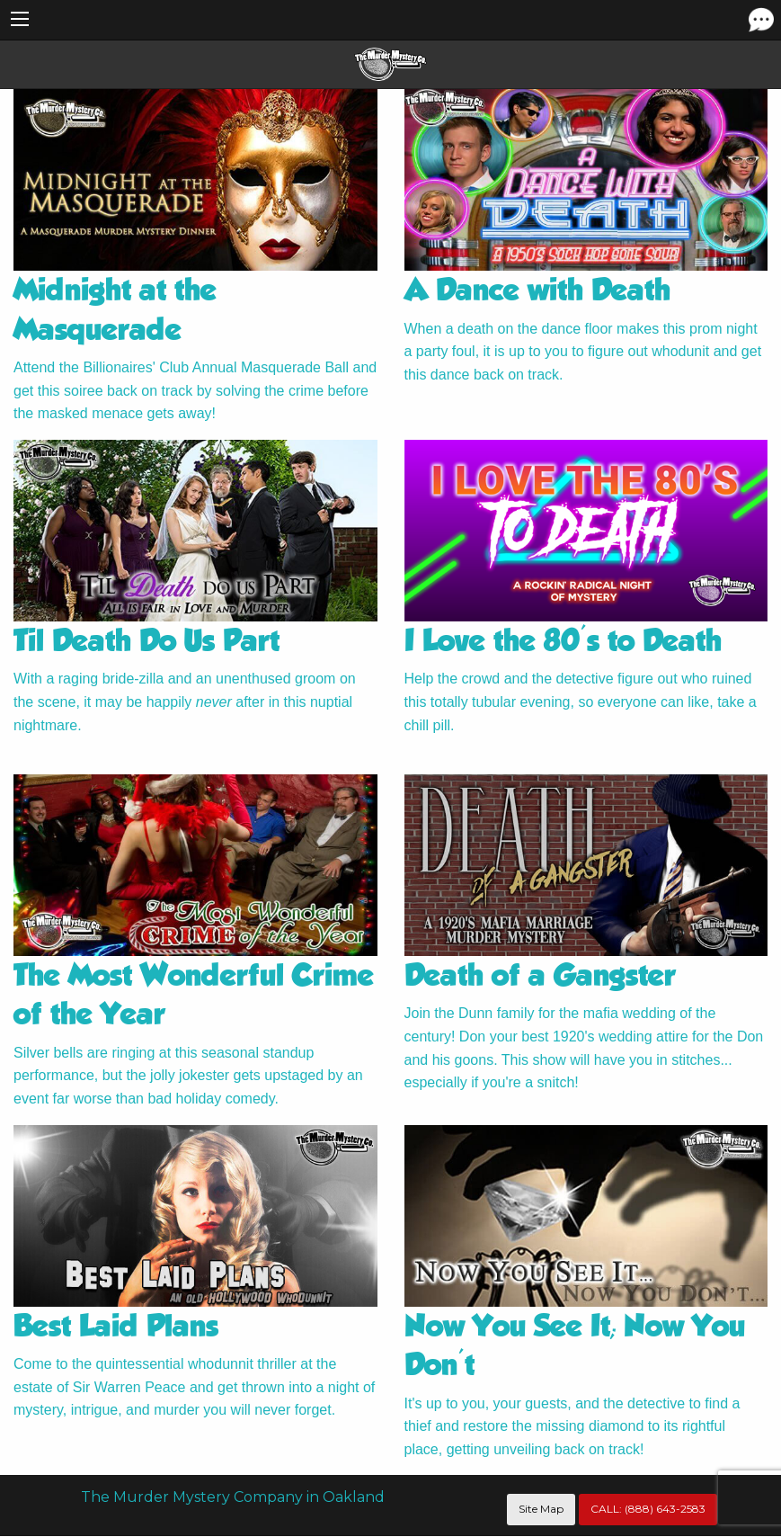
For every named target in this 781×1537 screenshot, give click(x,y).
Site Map (541, 1508)
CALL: (648, 1508)
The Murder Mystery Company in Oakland (233, 1497)
